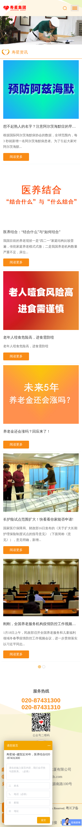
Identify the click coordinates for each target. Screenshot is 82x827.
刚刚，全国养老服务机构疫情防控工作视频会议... (41, 624)
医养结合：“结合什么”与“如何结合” (31, 232)
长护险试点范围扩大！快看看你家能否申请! (38, 519)
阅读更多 (16, 156)
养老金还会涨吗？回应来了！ (26, 431)
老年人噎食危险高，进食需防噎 (28, 337)
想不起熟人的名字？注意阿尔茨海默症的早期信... (41, 126)
